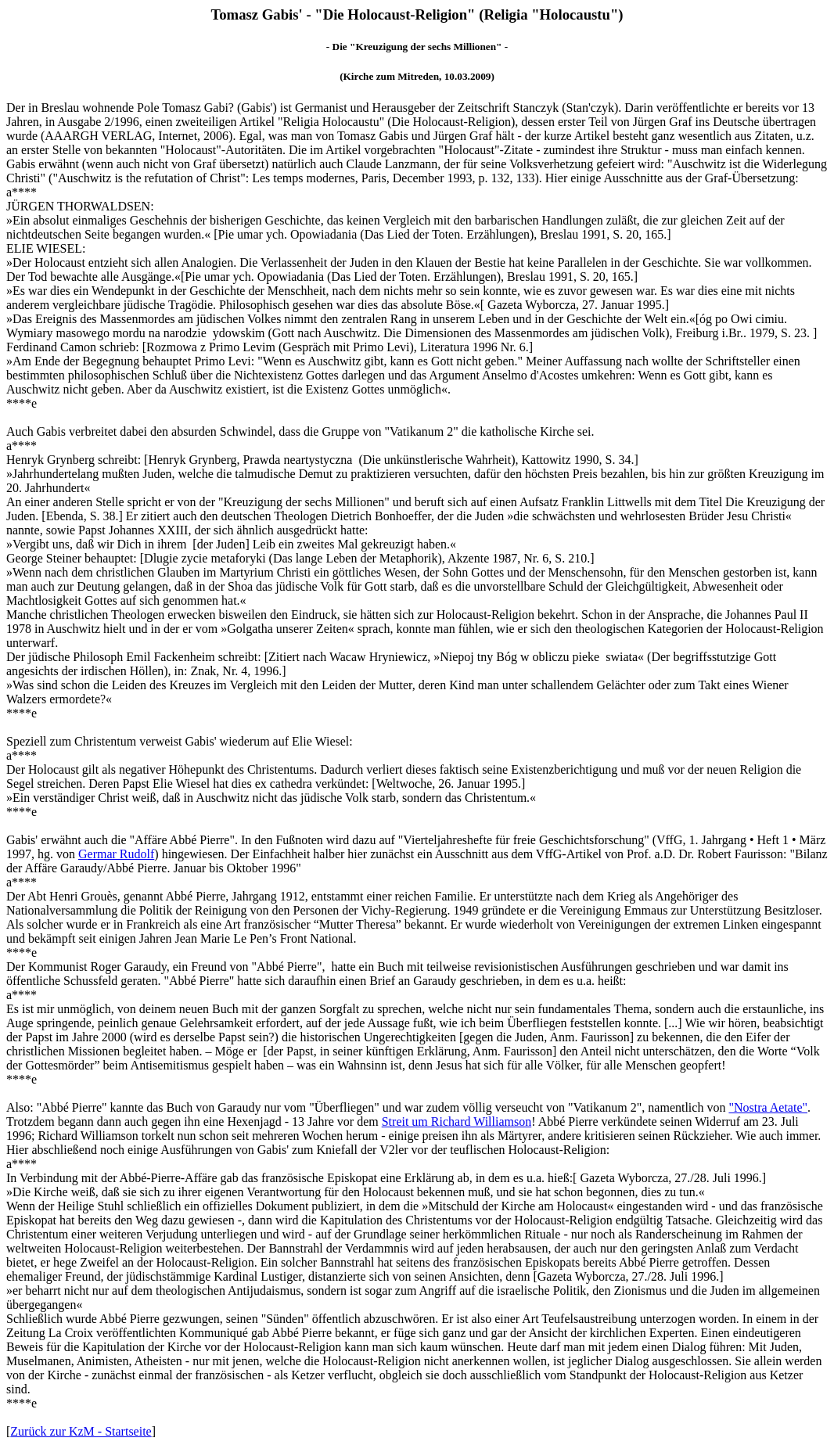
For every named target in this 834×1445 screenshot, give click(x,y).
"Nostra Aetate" (767, 1107)
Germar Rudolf (116, 854)
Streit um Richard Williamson (456, 1121)
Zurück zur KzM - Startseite (80, 1431)
